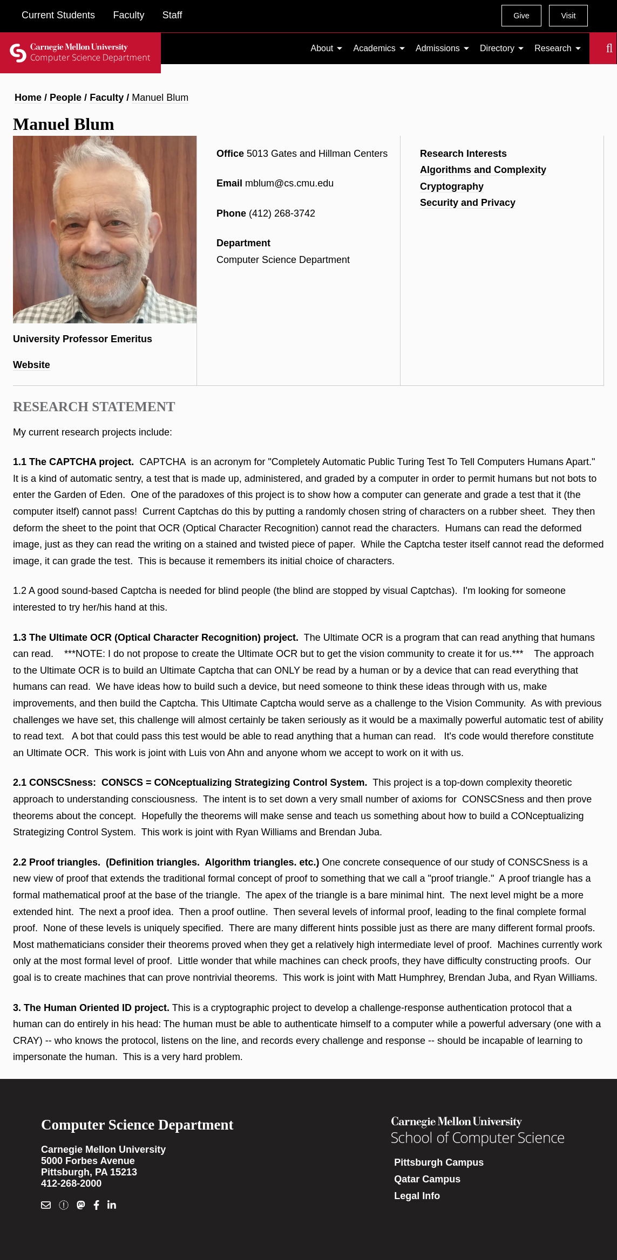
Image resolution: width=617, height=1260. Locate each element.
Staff (172, 15)
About (322, 48)
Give (521, 15)
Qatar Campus (427, 1179)
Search (596, 48)
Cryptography (452, 186)
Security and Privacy (468, 202)
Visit (568, 15)
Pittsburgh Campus (439, 1162)
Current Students (58, 15)
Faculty (128, 15)
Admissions (438, 48)
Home (28, 97)
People (66, 97)
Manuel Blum (160, 97)
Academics (375, 48)
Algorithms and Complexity (483, 169)
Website (31, 364)
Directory (497, 48)
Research (552, 48)
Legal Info (417, 1195)
